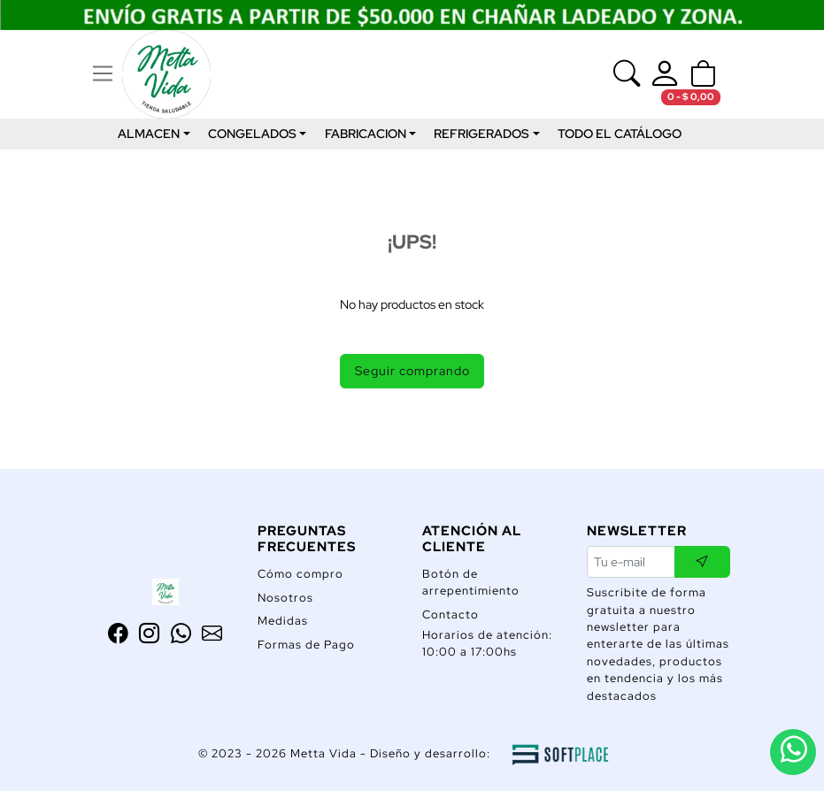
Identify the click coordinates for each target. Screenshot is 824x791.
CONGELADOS (252, 134)
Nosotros (285, 597)
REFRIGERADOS (481, 134)
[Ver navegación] (103, 74)
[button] (703, 74)
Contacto (450, 614)
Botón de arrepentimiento (471, 582)
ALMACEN (149, 134)
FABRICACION (365, 134)
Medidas (283, 620)
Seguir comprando (412, 370)
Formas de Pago (306, 644)
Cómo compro (300, 573)
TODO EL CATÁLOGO (620, 134)
